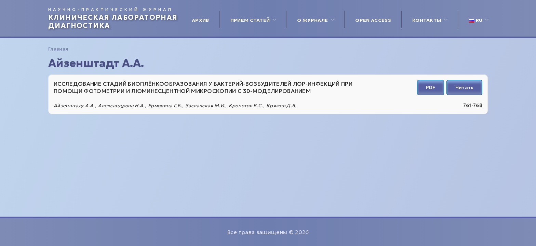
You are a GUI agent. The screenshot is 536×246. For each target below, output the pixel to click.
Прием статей (250, 20)
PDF (430, 87)
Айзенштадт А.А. (74, 105)
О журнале (312, 20)
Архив (200, 20)
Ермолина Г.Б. (165, 105)
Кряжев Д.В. (281, 105)
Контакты (427, 20)
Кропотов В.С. (246, 105)
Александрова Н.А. (121, 105)
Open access (373, 20)
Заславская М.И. (205, 105)
